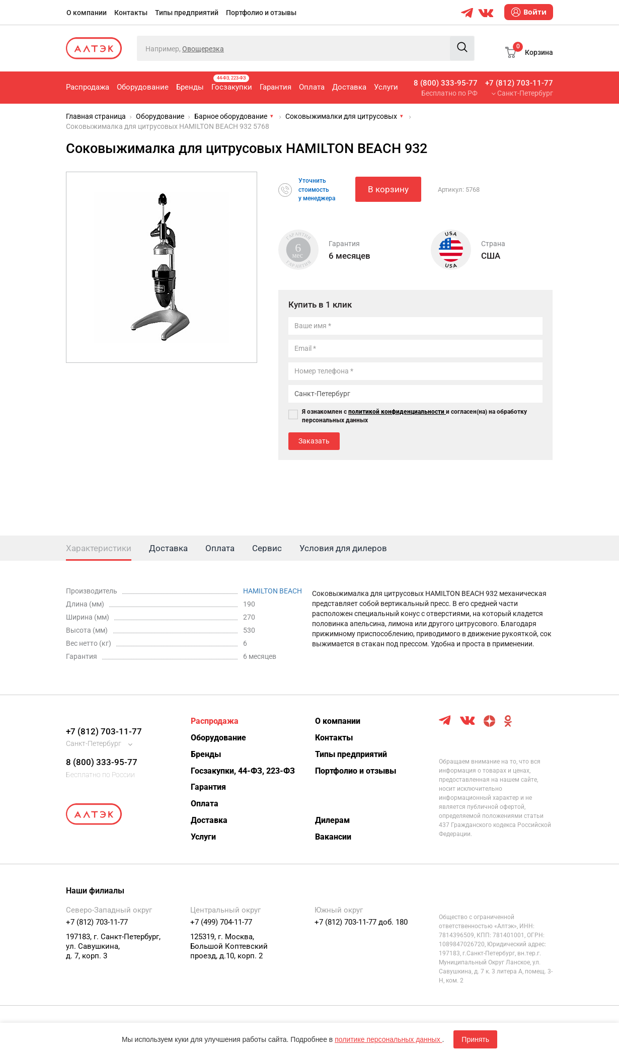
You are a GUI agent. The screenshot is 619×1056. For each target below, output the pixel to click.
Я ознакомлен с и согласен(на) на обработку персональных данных (414, 416)
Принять (475, 1039)
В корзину (388, 189)
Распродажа (87, 87)
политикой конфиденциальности (397, 411)
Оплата (312, 87)
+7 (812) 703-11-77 (519, 83)
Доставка (349, 87)
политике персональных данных (388, 1039)
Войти (529, 12)
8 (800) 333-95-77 (446, 83)
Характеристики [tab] (98, 548)
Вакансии (333, 837)
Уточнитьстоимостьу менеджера (316, 189)
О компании (86, 13)
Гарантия (275, 87)
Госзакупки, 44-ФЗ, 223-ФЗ (243, 771)
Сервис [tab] (267, 548)
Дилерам (332, 820)
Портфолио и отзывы (261, 13)
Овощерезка (203, 49)
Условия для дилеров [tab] (343, 548)
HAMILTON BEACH (272, 591)
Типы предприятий (186, 13)
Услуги (386, 87)
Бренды (190, 87)
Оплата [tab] (220, 548)
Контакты (130, 13)
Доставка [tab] (168, 548)
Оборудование (143, 87)
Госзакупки (231, 83)
